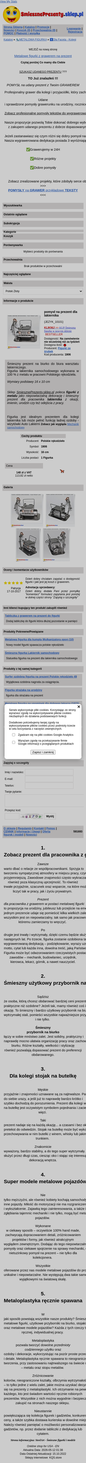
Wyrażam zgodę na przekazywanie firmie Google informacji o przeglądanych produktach (46, 742)
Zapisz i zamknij (43, 752)
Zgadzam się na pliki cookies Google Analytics (45, 734)
